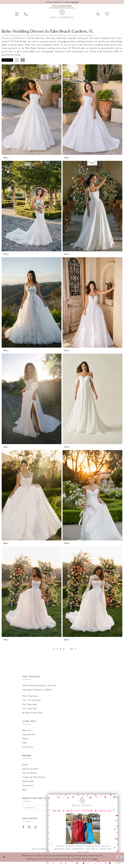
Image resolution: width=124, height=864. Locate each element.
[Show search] (97, 15)
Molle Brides (28, 782)
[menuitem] (17, 15)
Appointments (28, 736)
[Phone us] (27, 15)
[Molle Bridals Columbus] (62, 15)
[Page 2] (56, 650)
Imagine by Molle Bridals (33, 778)
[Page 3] (60, 650)
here (95, 860)
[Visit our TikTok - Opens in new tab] (35, 829)
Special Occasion (30, 770)
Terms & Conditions (39, 851)
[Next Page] (76, 650)
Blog (24, 791)
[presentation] (31, 111)
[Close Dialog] (4, 859)
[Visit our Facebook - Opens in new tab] (23, 829)
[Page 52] (72, 650)
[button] (17, 15)
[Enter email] (40, 810)
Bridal (25, 766)
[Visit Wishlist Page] (107, 15)
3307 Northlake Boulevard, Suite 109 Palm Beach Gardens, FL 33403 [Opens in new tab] (39, 689)
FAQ (24, 744)
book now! (76, 2)
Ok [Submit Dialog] (119, 859)
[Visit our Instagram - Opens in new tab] (29, 829)
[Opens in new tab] (83, 829)
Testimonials (28, 787)
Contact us (27, 748)
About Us (26, 731)
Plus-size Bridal (29, 774)
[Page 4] (63, 650)
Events (25, 740)
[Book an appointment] (62, 6)
